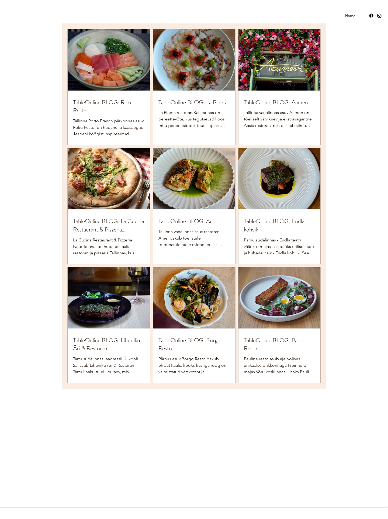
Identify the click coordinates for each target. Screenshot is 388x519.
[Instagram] (379, 15)
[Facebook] (371, 15)
